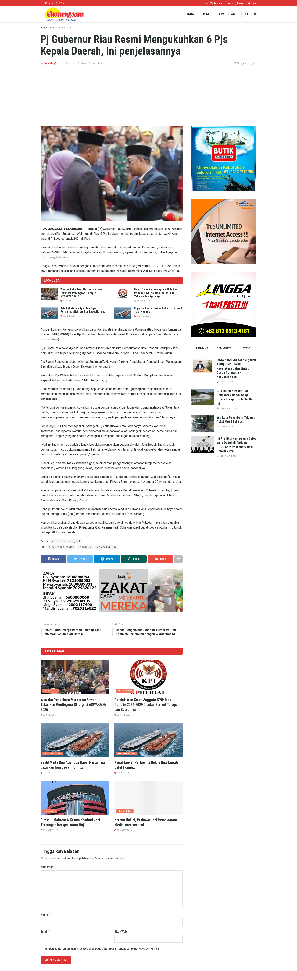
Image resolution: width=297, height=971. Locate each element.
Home (44, 27)
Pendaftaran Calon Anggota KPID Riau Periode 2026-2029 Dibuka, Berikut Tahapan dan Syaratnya (155, 293)
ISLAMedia (50, 811)
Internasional (53, 753)
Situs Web (120, 931)
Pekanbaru (85, 546)
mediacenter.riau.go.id (66, 541)
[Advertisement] (148, 93)
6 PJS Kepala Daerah (61, 546)
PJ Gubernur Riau (106, 546)
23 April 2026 (142, 300)
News (53, 27)
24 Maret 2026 (123, 830)
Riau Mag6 (50, 63)
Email (45, 932)
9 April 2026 (67, 316)
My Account (216, 3)
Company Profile (235, 3)
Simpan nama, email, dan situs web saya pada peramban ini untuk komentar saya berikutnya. (102, 949)
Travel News (226, 14)
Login (252, 3)
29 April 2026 (68, 300)
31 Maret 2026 (49, 830)
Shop (205, 3)
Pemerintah (65, 27)
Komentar (48, 867)
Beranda (188, 14)
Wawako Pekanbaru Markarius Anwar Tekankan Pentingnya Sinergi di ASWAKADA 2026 (81, 293)
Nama (45, 915)
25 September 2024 (73, 63)
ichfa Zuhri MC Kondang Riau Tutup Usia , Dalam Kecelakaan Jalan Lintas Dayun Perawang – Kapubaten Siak (236, 368)
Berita (204, 14)
